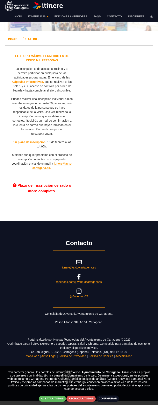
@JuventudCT (79, 296)
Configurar (108, 398)
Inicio (18, 16)
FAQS (97, 16)
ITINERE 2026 (38, 16)
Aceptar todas (52, 398)
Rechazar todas (81, 398)
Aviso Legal (48, 356)
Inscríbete (136, 16)
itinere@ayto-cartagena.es (79, 267)
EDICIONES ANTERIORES (71, 16)
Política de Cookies (100, 356)
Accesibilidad (123, 356)
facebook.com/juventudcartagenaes (79, 282)
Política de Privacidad (72, 356)
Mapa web (32, 356)
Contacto (114, 16)
